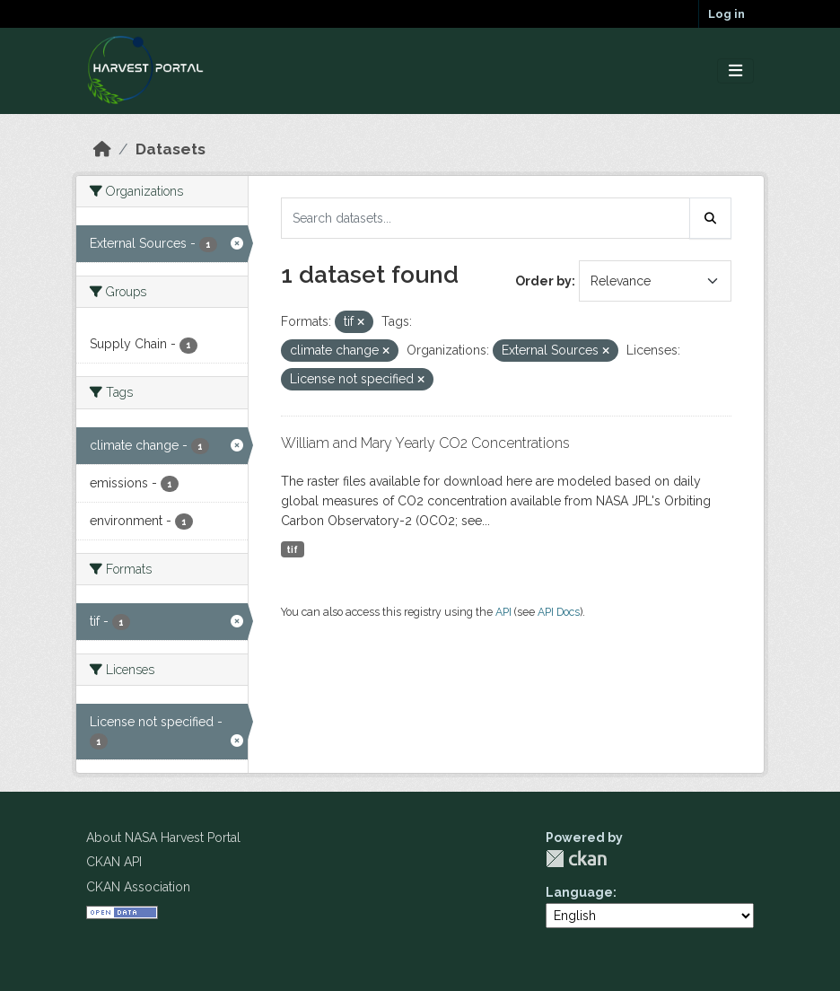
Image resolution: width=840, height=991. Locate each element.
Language (579, 892)
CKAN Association (138, 887)
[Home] (102, 149)
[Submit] (710, 218)
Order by (543, 281)
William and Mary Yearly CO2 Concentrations (425, 443)
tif (292, 549)
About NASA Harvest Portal (163, 837)
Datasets (171, 149)
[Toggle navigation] (735, 71)
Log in (726, 14)
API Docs (559, 611)
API (503, 611)
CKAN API (114, 862)
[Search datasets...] (485, 218)
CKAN (576, 858)
